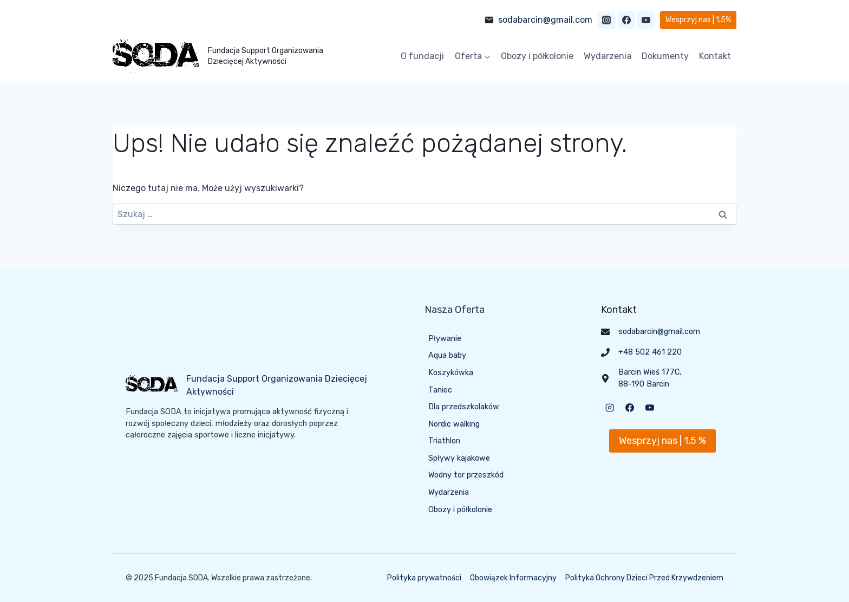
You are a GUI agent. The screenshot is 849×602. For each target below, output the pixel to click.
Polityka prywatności (424, 578)
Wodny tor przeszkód (466, 475)
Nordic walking (454, 424)
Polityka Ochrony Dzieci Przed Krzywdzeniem (644, 578)
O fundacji (422, 56)
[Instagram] (606, 20)
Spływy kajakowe (459, 458)
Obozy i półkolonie (537, 56)
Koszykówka (450, 372)
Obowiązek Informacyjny (513, 578)
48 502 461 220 (652, 352)
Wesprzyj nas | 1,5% (698, 19)
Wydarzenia (607, 56)
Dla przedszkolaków (463, 406)
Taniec (440, 390)
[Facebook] (626, 20)
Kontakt (715, 56)
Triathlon (444, 441)
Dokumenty (665, 56)
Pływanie (444, 338)
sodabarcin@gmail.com (545, 20)
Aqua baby (447, 355)
